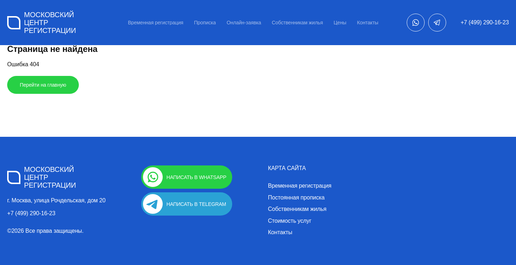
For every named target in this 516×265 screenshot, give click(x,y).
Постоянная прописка (296, 198)
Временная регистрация (155, 22)
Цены (340, 22)
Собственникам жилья (297, 22)
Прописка (205, 22)
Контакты (367, 22)
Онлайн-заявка (243, 22)
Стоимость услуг (289, 221)
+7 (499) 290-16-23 (484, 22)
